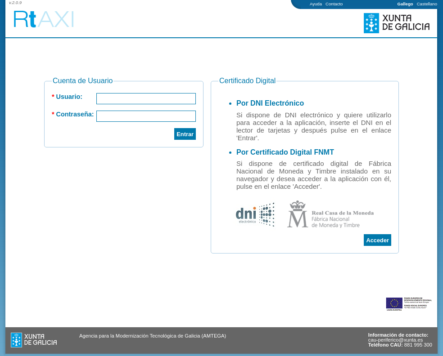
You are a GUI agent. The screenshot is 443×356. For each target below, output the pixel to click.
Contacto (334, 3)
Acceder (377, 240)
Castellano (427, 3)
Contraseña (74, 114)
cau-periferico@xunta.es (395, 340)
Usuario (68, 96)
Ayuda (316, 3)
